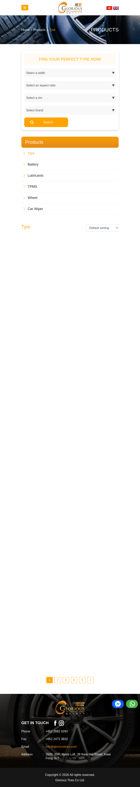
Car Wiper (33, 209)
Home (25, 29)
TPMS (30, 187)
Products (39, 29)
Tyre (52, 29)
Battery (31, 164)
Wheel (30, 198)
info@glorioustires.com (61, 746)
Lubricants (33, 175)
